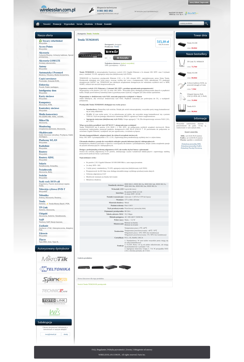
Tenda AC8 (191, 106)
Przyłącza (64, 135)
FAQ (94, 349)
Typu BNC (43, 242)
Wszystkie (43, 43)
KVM (50, 105)
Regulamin (101, 349)
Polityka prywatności (116, 349)
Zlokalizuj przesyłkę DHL (191, 144)
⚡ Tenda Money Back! (55, 204)
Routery (58, 198)
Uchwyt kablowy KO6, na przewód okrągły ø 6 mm (197, 84)
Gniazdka (53, 166)
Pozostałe (43, 81)
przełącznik (102, 284)
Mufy (50, 172)
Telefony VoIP (44, 222)
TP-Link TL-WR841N (195, 62)
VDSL (54, 117)
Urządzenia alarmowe (47, 129)
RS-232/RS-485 (45, 117)
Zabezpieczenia (59, 228)
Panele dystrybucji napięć (59, 184)
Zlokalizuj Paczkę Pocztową (191, 148)
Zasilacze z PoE (45, 228)
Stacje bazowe (56, 222)
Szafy (41, 186)
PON (67, 204)
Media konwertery (61, 75)
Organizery (43, 184)
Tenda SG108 (192, 43)
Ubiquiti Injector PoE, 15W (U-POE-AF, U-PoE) (197, 95)
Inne (50, 242)
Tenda (89, 34)
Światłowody (44, 166)
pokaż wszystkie (127, 63)
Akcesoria (43, 105)
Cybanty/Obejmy (45, 55)
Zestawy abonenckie (47, 63)
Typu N (55, 242)
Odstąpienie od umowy (143, 349)
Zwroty (129, 349)
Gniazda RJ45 (53, 81)
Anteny (42, 198)
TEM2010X (92, 284)
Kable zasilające (51, 87)
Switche (42, 204)
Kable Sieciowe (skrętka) (49, 135)
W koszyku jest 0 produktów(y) (146, 11)
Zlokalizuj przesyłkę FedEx (191, 146)
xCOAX (60, 117)
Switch (80, 284)
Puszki (41, 87)
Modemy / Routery (46, 75)
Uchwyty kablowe (60, 55)
